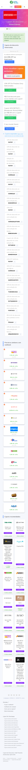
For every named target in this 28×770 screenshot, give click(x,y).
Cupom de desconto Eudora (10, 718)
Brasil (8, 28)
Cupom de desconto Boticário (11, 722)
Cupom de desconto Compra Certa (12, 739)
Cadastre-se (17, 6)
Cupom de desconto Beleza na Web (12, 729)
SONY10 (10, 90)
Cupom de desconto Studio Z (10, 731)
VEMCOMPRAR (10, 101)
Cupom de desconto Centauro (11, 724)
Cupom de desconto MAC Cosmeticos (12, 745)
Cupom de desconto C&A (10, 733)
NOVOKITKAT (10, 117)
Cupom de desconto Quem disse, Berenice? (14, 743)
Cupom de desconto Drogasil (10, 735)
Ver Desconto (20, 564)
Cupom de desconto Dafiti (10, 737)
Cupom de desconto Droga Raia (11, 727)
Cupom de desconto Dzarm (10, 747)
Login (11, 6)
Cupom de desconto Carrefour (11, 720)
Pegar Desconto (9, 61)
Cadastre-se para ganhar (13, 76)
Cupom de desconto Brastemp (11, 741)
